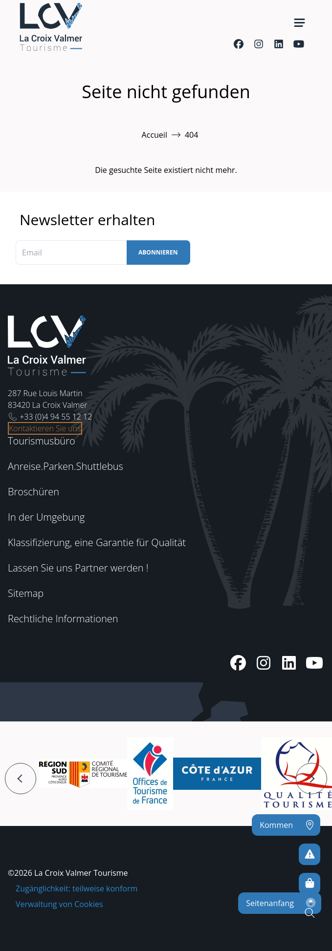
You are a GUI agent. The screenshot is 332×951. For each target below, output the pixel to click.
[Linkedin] (278, 44)
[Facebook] (238, 44)
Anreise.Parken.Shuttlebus (65, 466)
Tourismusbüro (41, 440)
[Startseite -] (51, 27)
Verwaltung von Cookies (59, 904)
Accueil (154, 134)
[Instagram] (258, 44)
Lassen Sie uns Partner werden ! (78, 567)
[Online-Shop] (309, 883)
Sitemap (26, 593)
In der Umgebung (46, 517)
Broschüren (33, 491)
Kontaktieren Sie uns (45, 428)
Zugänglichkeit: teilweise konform (76, 888)
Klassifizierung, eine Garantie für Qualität (97, 542)
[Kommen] (286, 825)
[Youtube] (298, 44)
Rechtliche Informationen (63, 618)
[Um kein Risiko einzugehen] (309, 854)
